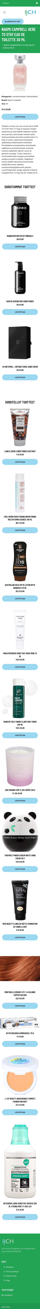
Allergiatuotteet (12, 21)
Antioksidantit (32, 96)
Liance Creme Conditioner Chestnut (20, 451)
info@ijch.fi (5, 3)
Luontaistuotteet (19, 96)
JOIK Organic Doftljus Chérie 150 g (20, 790)
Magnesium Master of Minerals (20, 236)
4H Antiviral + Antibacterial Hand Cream (20, 366)
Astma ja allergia (12, 1271)
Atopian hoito (11, 1276)
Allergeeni (10, 1267)
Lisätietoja (20, 117)
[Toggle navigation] (4, 12)
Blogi (8, 1280)
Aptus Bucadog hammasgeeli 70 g (20, 1033)
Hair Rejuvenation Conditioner (20, 301)
